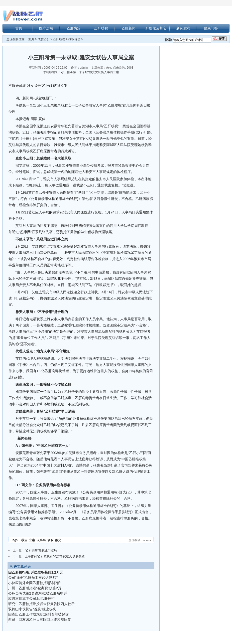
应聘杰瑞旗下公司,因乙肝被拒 (31, 599)
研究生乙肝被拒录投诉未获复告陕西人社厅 (41, 604)
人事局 (42, 540)
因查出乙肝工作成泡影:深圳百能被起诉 (38, 614)
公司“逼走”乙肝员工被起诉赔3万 (33, 578)
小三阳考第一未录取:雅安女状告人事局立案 (90, 72)
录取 (51, 540)
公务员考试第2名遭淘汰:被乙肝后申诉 (37, 593)
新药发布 (183, 28)
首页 (18, 28)
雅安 (58, 540)
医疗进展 (46, 28)
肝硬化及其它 (155, 28)
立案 (33, 540)
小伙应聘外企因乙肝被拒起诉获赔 (34, 583)
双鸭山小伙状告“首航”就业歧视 (32, 609)
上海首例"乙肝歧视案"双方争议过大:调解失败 (55, 556)
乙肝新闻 (128, 28)
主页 (31, 39)
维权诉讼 (74, 39)
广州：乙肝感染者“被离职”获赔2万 (34, 588)
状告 (25, 540)
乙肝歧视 (101, 28)
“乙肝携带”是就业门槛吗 (41, 550)
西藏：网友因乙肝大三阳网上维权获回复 (39, 620)
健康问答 (211, 28)
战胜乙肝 (44, 39)
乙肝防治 (74, 28)
